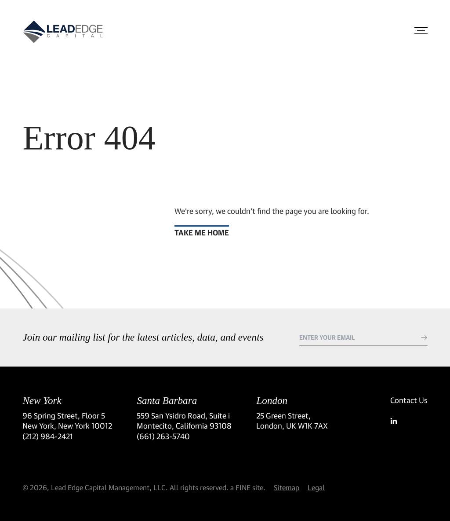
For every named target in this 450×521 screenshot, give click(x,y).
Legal (316, 487)
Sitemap (286, 487)
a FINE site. (247, 487)
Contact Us (409, 400)
